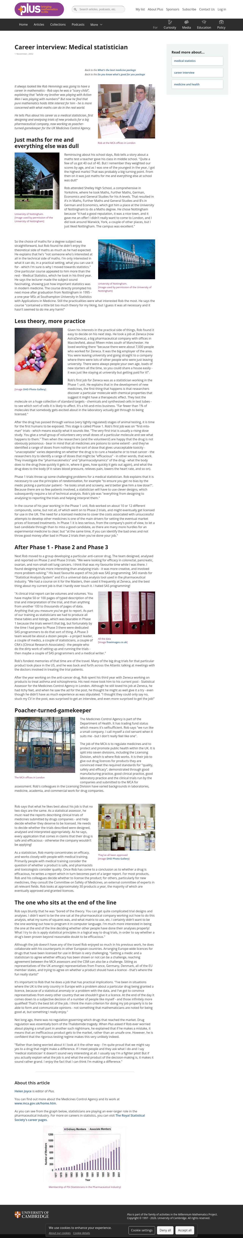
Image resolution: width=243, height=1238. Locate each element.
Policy (221, 27)
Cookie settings (141, 1230)
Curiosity (170, 27)
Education (204, 27)
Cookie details (81, 1233)
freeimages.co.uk (117, 642)
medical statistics (185, 61)
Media (186, 27)
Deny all (165, 1230)
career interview (184, 72)
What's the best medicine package (117, 70)
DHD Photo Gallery (34, 389)
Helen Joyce (23, 1091)
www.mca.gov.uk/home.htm (35, 1103)
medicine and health (187, 84)
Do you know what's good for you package (121, 74)
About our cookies (60, 1233)
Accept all (185, 1230)
